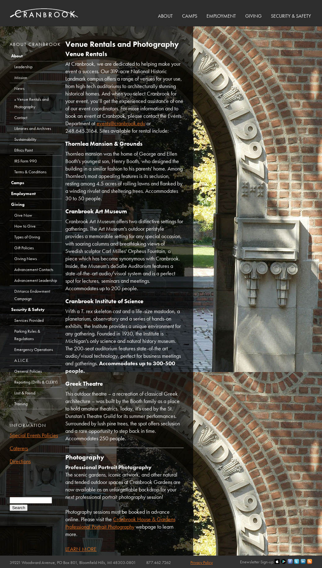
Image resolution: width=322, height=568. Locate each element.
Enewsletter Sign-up (256, 562)
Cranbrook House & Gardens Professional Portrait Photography (120, 523)
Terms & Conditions (30, 172)
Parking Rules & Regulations (27, 334)
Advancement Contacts (33, 269)
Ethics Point (23, 150)
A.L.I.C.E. (21, 360)
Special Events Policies (34, 435)
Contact (20, 117)
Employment (221, 16)
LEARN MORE (81, 548)
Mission (20, 77)
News (19, 88)
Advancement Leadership (35, 280)
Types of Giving (27, 237)
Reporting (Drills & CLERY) (36, 382)
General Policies (28, 371)
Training (21, 403)
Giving (253, 16)
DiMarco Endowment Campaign (32, 294)
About (165, 16)
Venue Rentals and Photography (31, 102)
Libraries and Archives (32, 128)
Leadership (23, 66)
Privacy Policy (201, 562)
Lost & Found (24, 393)
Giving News (25, 258)
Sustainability (25, 139)
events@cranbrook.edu (121, 123)
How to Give (25, 226)
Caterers (19, 448)
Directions (20, 461)
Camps (189, 16)
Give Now (23, 215)
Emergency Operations (33, 349)
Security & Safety (291, 16)
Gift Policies (24, 248)
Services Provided (29, 320)
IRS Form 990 (25, 161)
